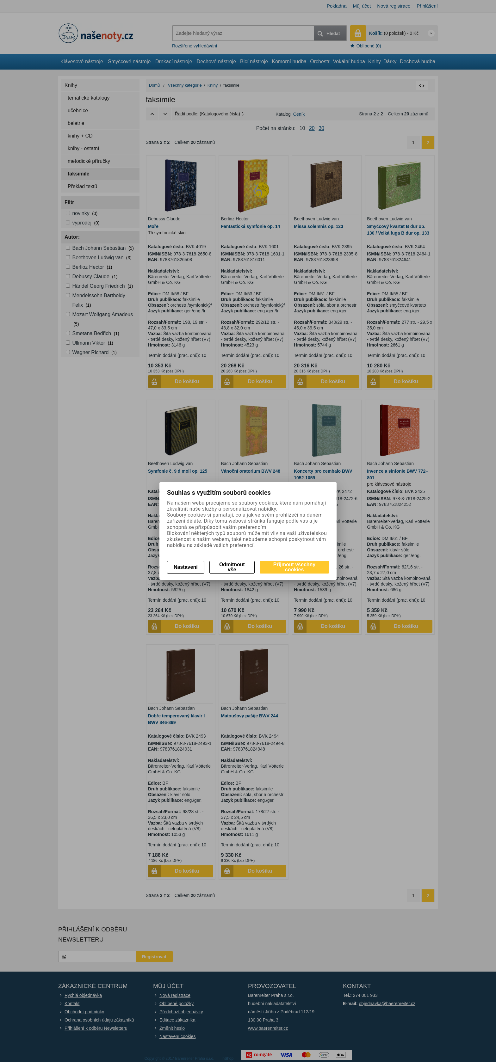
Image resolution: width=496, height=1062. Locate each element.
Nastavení (186, 567)
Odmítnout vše (232, 567)
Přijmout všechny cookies (294, 567)
